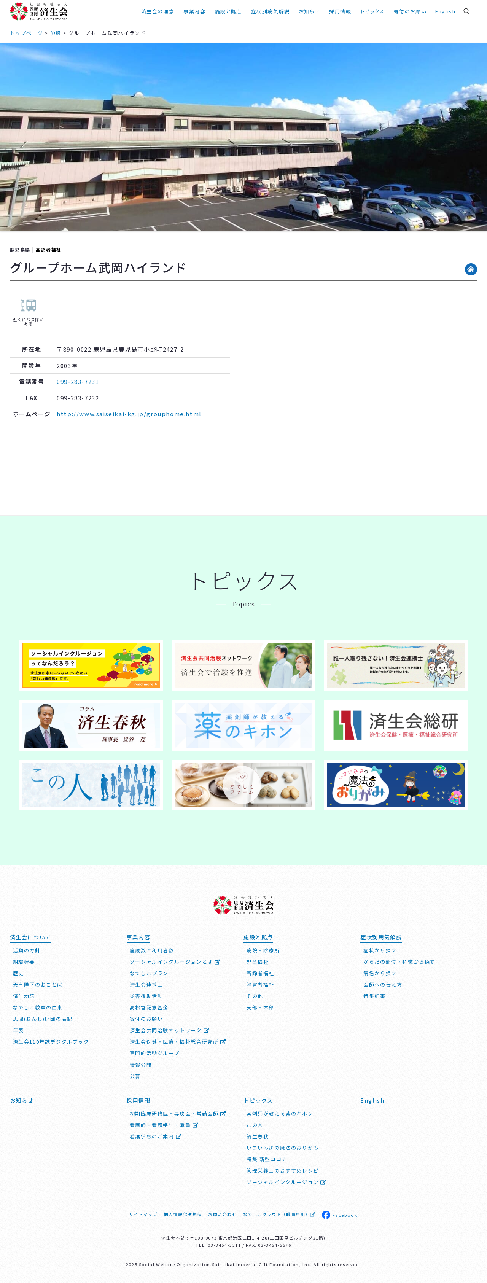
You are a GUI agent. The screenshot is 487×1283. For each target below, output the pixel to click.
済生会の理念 (158, 11)
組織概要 (24, 961)
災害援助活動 (146, 996)
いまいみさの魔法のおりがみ (283, 1147)
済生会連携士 (146, 984)
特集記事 (374, 996)
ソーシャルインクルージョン (287, 1182)
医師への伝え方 (382, 984)
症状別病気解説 (270, 11)
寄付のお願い (410, 11)
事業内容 (194, 11)
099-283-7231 (78, 381)
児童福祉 (258, 961)
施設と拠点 (228, 11)
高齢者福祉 (49, 249)
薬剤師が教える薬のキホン (280, 1113)
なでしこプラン (149, 973)
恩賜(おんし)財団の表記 (43, 1018)
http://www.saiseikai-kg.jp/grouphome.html (129, 414)
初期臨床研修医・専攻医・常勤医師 (178, 1113)
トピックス (373, 11)
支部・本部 (260, 1007)
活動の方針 (27, 950)
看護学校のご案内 (156, 1136)
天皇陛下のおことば (38, 984)
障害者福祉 (260, 984)
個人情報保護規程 (183, 1214)
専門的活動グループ (154, 1053)
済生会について (30, 937)
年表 (18, 1030)
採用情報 (340, 11)
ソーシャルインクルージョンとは (175, 961)
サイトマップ (143, 1214)
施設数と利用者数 (152, 950)
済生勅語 (24, 996)
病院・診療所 (263, 950)
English (445, 11)
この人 (255, 1125)
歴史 (18, 973)
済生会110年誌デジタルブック (51, 1041)
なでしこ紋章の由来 (38, 1007)
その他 (255, 996)
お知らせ (309, 11)
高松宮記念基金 (149, 1007)
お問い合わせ (222, 1214)
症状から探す (380, 950)
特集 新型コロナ (267, 1159)
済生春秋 (258, 1136)
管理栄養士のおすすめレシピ (283, 1170)
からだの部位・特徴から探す (399, 961)
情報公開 (141, 1064)
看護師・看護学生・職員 (164, 1125)
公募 (135, 1076)
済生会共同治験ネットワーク (170, 1030)
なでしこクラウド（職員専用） (279, 1214)
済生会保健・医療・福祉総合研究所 (178, 1041)
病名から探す (380, 973)
